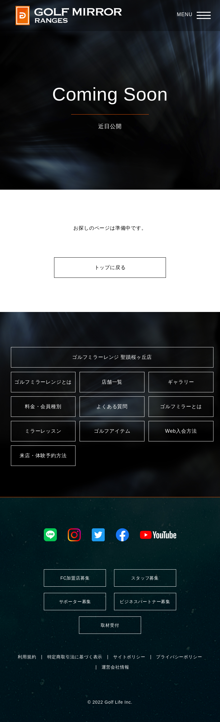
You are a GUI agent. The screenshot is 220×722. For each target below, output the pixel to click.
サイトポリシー (129, 656)
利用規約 (27, 656)
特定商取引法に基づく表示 (75, 656)
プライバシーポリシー (179, 656)
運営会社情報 (115, 667)
